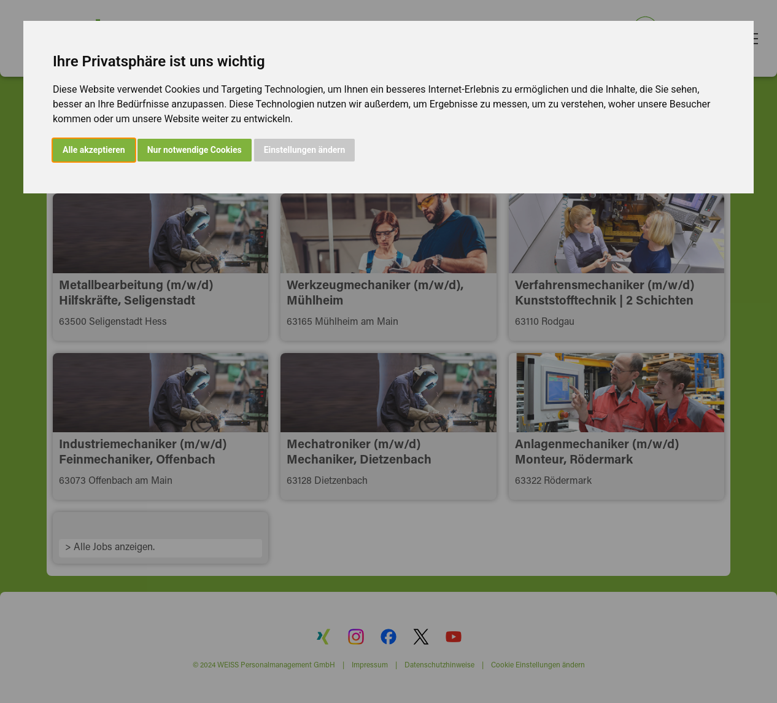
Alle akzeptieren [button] (94, 150)
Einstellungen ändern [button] (305, 150)
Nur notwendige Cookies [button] (194, 150)
